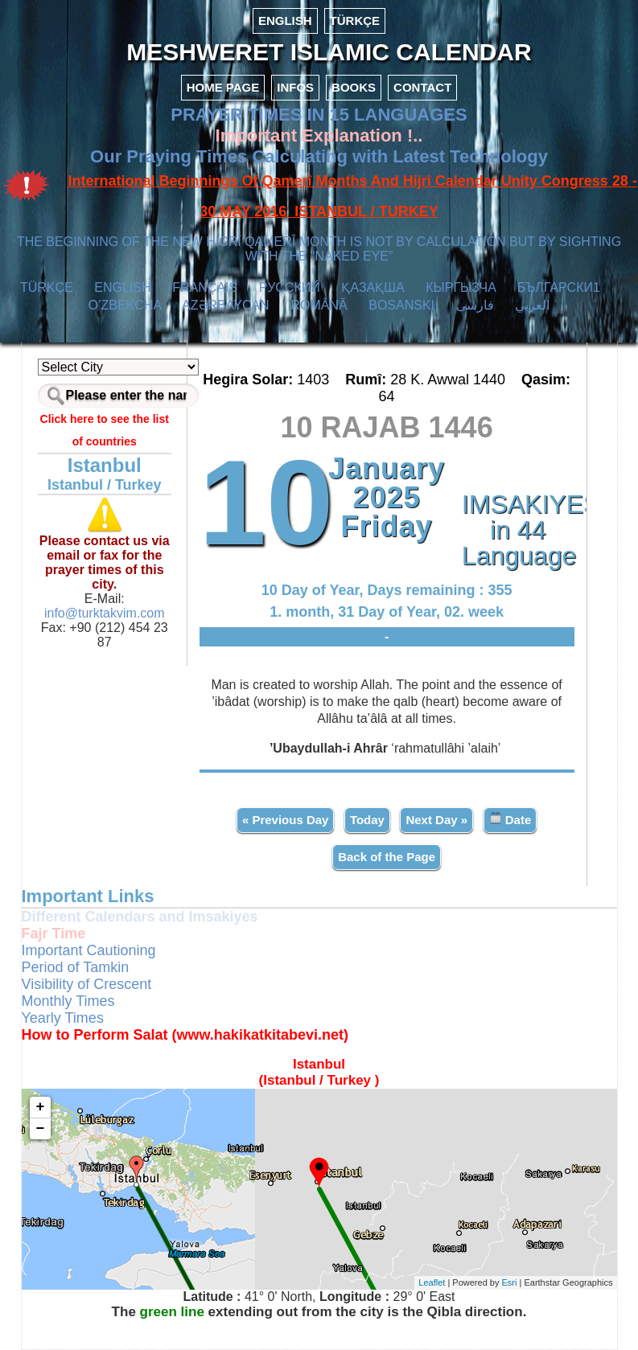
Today (367, 820)
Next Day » (436, 820)
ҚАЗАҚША (372, 287)
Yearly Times (63, 1018)
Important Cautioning (89, 950)
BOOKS (353, 87)
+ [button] (40, 1107)
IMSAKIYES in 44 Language (518, 529)
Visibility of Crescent (87, 984)
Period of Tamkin (76, 967)
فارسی (475, 305)
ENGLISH (285, 20)
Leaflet (431, 1282)
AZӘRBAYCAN (226, 305)
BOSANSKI (401, 305)
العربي (532, 305)
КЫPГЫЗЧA (461, 287)
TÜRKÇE (355, 20)
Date (510, 819)
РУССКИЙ (289, 287)
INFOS (295, 87)
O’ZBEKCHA (125, 305)
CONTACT (422, 87)
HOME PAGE (223, 87)
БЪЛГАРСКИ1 (558, 287)
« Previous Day (285, 820)
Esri (509, 1282)
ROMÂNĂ (318, 305)
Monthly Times (68, 1001)
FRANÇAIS (204, 287)
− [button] (40, 1129)
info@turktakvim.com (104, 613)
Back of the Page (386, 857)
